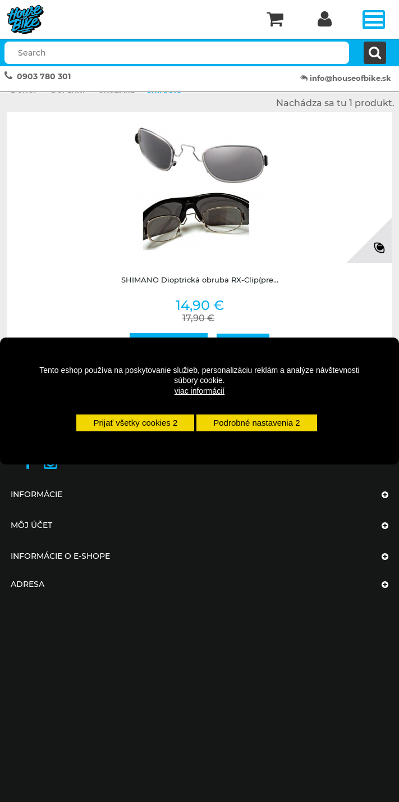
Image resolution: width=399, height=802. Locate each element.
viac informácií (199, 390)
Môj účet (31, 525)
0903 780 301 (44, 76)
